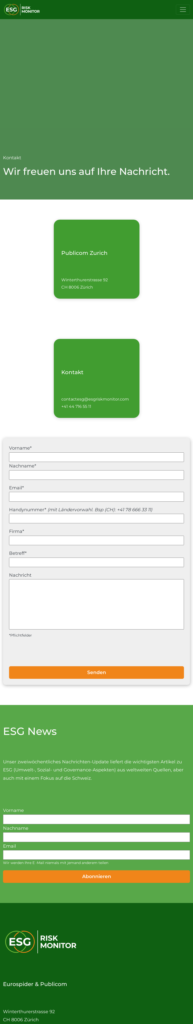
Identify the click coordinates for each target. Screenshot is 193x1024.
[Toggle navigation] (183, 10)
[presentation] (96, 652)
